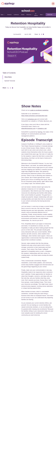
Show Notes (8, 77)
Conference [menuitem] (16, 14)
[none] (30, 14)
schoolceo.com (32, 119)
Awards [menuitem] (22, 14)
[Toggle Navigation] (53, 3)
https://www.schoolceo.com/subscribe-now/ (34, 115)
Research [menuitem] (9, 14)
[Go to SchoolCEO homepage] (28, 11)
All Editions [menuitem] (36, 14)
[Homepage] (8, 3)
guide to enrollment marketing (39, 110)
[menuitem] (30, 14)
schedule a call (42, 128)
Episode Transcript (10, 80)
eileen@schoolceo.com (28, 128)
